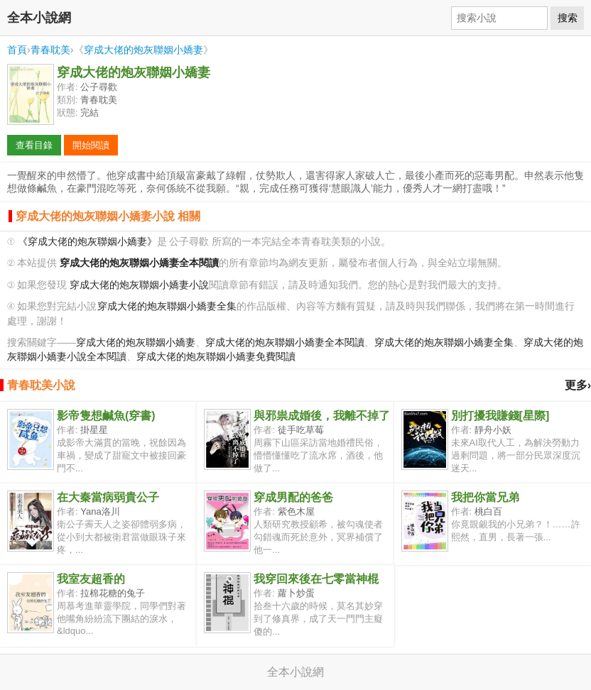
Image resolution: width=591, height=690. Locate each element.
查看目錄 (34, 145)
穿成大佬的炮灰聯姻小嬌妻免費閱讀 (216, 356)
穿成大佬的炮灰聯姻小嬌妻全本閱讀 (284, 342)
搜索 (568, 17)
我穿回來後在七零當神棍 (316, 579)
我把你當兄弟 (485, 497)
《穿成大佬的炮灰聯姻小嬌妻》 (87, 241)
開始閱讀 (90, 145)
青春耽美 (50, 49)
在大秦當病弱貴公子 (108, 497)
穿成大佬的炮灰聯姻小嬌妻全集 (167, 306)
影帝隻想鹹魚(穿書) (106, 416)
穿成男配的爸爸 (293, 497)
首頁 (17, 49)
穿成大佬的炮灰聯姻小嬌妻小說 (139, 285)
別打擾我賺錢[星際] (500, 416)
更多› (578, 385)
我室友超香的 (91, 579)
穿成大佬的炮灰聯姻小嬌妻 (143, 49)
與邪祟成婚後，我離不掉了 (322, 416)
